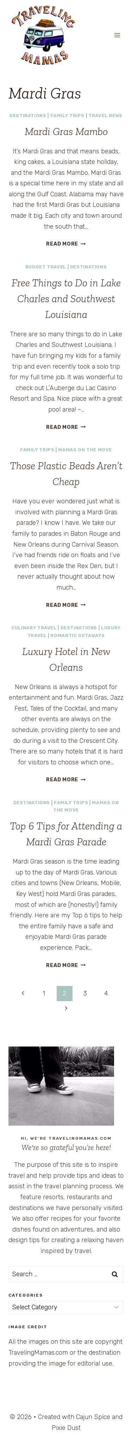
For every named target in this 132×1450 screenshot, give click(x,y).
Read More (66, 244)
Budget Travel (45, 266)
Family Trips (67, 115)
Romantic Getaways (77, 635)
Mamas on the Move (85, 449)
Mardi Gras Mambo (66, 131)
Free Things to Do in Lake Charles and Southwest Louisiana (66, 298)
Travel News (105, 115)
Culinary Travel (33, 627)
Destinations (28, 115)
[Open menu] (117, 35)
